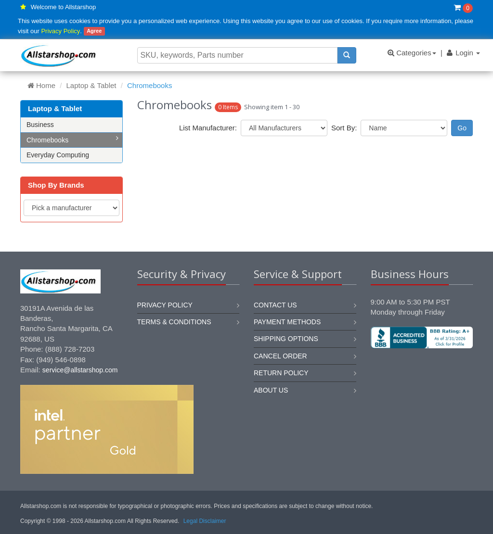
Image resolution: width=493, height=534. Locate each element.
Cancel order (280, 356)
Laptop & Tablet (91, 85)
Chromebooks (72, 139)
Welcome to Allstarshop (63, 7)
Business (40, 124)
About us (271, 390)
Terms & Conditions (174, 322)
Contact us (275, 305)
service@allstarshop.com (80, 370)
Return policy (281, 373)
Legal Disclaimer (204, 521)
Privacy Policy (60, 31)
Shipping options (286, 339)
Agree (94, 31)
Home (41, 85)
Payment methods (287, 322)
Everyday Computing (57, 155)
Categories (412, 53)
